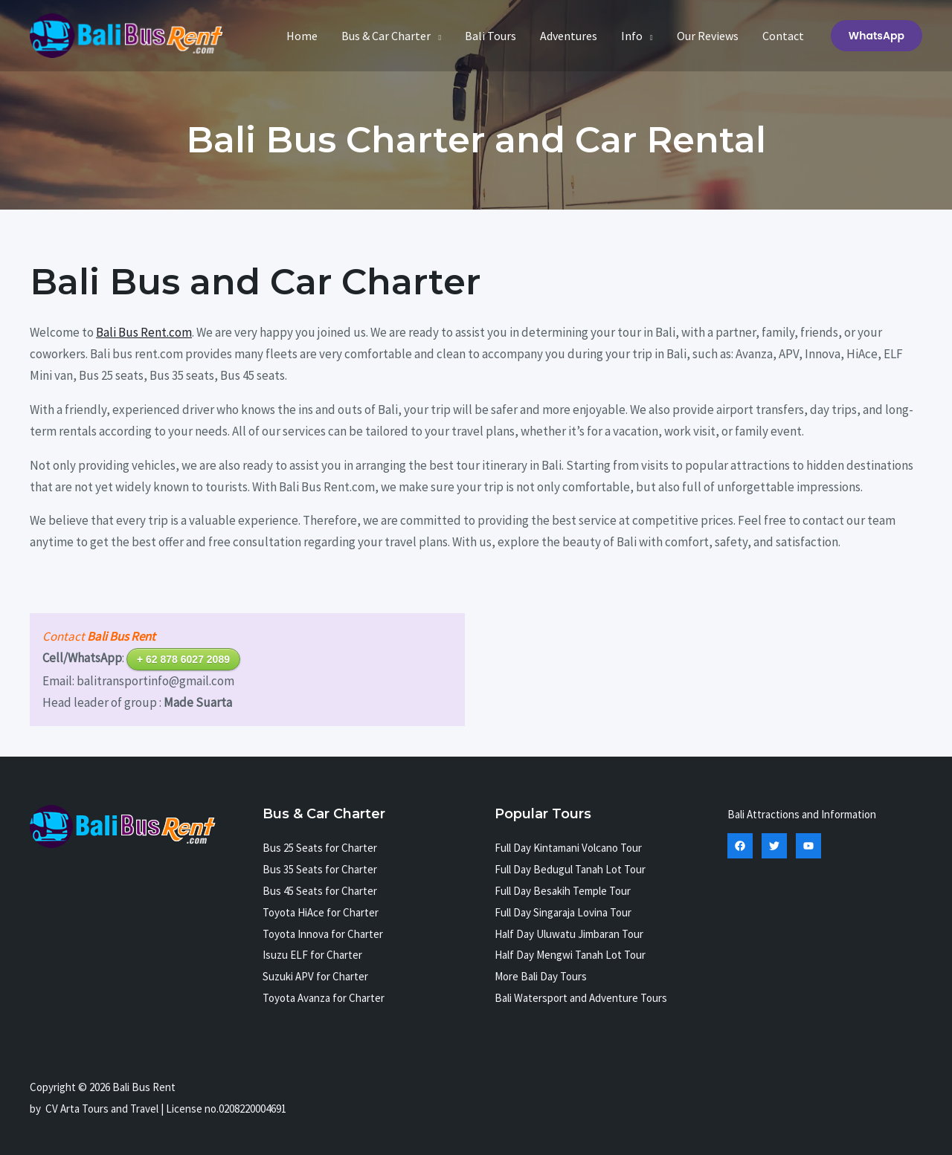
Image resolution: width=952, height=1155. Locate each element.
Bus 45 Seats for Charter (320, 891)
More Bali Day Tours (541, 976)
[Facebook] (740, 845)
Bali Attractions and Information (801, 814)
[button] (876, 35)
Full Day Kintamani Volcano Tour (568, 848)
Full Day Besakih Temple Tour (563, 891)
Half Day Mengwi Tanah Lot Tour (570, 955)
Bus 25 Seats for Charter (320, 848)
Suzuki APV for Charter (315, 976)
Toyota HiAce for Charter (321, 912)
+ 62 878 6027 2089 (183, 659)
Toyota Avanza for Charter (324, 998)
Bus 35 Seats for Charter (320, 869)
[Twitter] (774, 845)
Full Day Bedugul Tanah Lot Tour (570, 869)
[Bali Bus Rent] (126, 34)
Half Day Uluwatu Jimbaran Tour (569, 934)
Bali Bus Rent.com (144, 332)
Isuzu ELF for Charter (312, 955)
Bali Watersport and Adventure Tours (581, 998)
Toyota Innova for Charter (323, 934)
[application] (436, 36)
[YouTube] (808, 845)
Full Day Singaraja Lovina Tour (563, 912)
